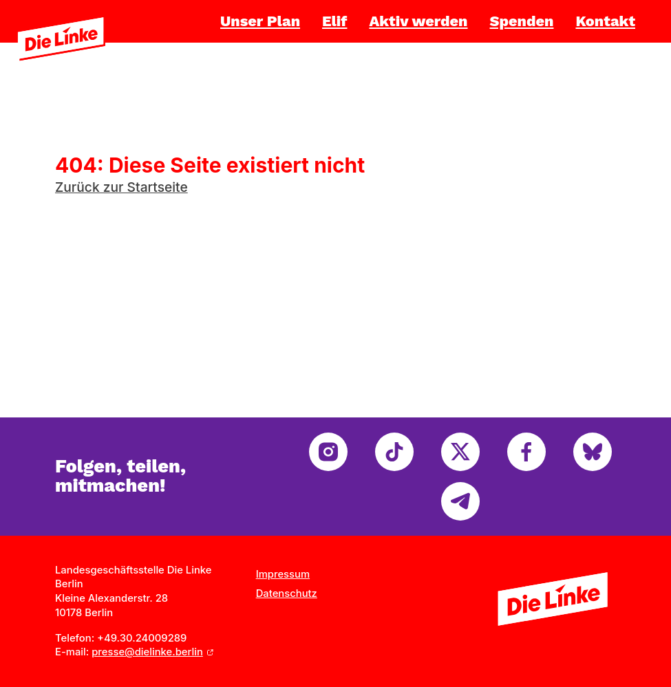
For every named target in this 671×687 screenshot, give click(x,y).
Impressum (283, 574)
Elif (334, 21)
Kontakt (605, 21)
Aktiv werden (418, 21)
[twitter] (460, 452)
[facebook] (526, 452)
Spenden (522, 21)
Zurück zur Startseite (121, 187)
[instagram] (328, 452)
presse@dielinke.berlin (147, 652)
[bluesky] (592, 452)
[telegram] (460, 501)
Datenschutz (286, 593)
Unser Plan (260, 21)
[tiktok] (394, 452)
